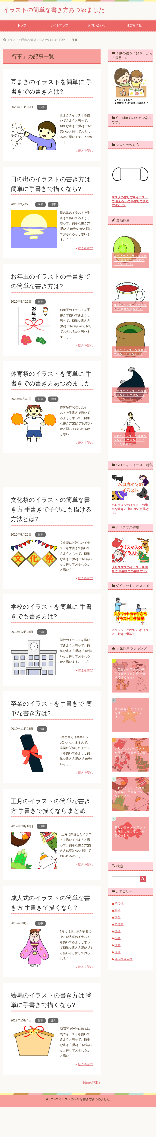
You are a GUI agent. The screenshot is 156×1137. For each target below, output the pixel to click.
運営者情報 (134, 26)
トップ (21, 26)
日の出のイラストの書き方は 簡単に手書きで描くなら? (50, 189)
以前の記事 (90, 1112)
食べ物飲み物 (123, 960)
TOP (36, 40)
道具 (53, 1050)
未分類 (118, 925)
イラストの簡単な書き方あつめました (62, 10)
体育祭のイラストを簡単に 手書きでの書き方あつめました (50, 394)
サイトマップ (59, 26)
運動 (53, 419)
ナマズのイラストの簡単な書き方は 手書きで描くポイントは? (130, 396)
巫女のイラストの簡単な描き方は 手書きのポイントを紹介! (130, 441)
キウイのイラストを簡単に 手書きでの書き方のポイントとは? (130, 261)
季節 (40, 214)
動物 (117, 911)
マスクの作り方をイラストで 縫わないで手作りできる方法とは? (130, 202)
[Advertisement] (52, 493)
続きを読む (85, 151)
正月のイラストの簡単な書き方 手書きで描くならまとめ (51, 830)
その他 (118, 904)
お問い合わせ (97, 26)
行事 (42, 108)
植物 (117, 932)
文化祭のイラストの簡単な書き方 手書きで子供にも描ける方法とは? (50, 529)
